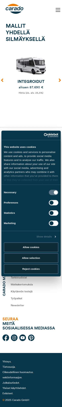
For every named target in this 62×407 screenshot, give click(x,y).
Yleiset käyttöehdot (14, 388)
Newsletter (17, 305)
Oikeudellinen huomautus (17, 372)
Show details (44, 236)
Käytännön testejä (21, 291)
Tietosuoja (8, 366)
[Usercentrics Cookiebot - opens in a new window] (44, 135)
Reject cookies (31, 268)
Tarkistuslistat (19, 277)
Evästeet (7, 393)
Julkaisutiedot (10, 382)
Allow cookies (31, 247)
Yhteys (6, 361)
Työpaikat (16, 298)
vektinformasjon (12, 377)
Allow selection (31, 258)
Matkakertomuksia (22, 284)
